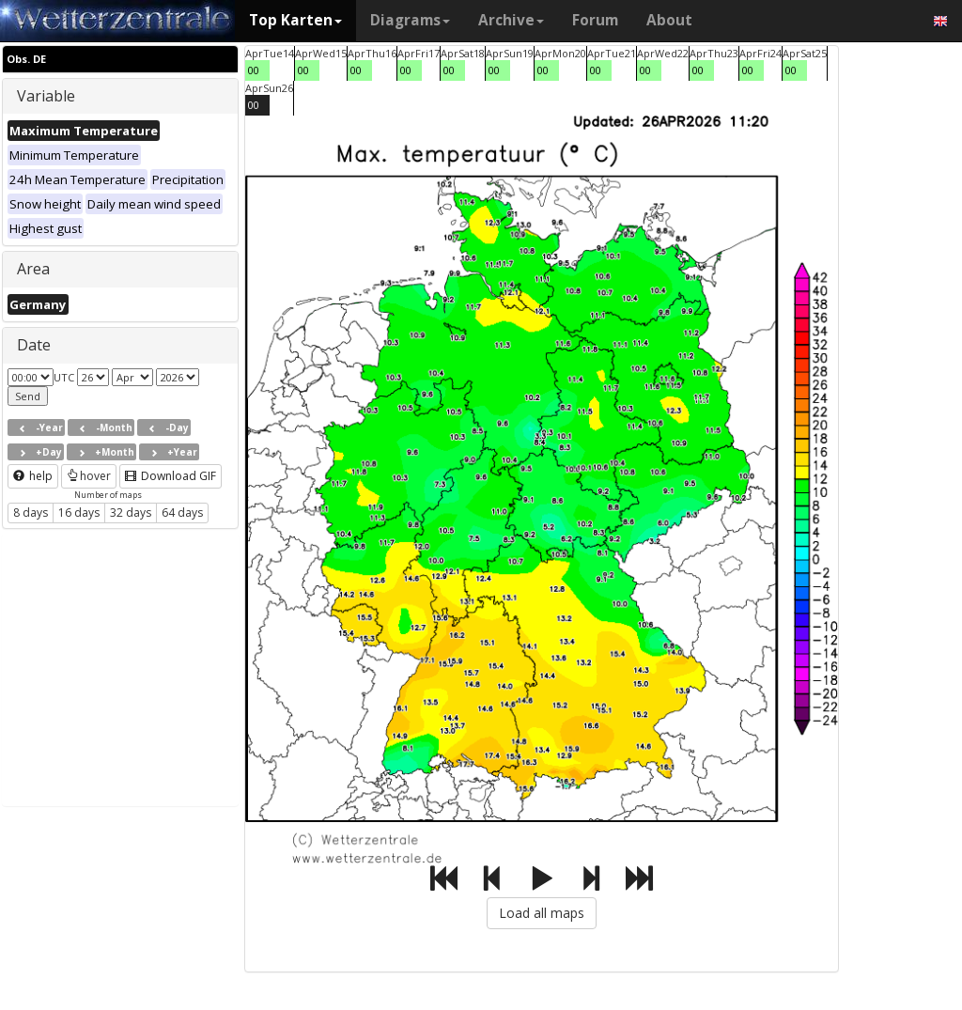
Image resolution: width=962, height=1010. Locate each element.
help (33, 476)
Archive (511, 20)
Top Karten (295, 20)
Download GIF (170, 476)
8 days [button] (30, 513)
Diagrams (410, 20)
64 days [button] (182, 513)
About (669, 20)
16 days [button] (79, 513)
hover (89, 476)
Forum (595, 20)
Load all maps (541, 913)
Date (34, 344)
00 (253, 70)
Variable (46, 95)
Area (33, 268)
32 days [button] (130, 513)
